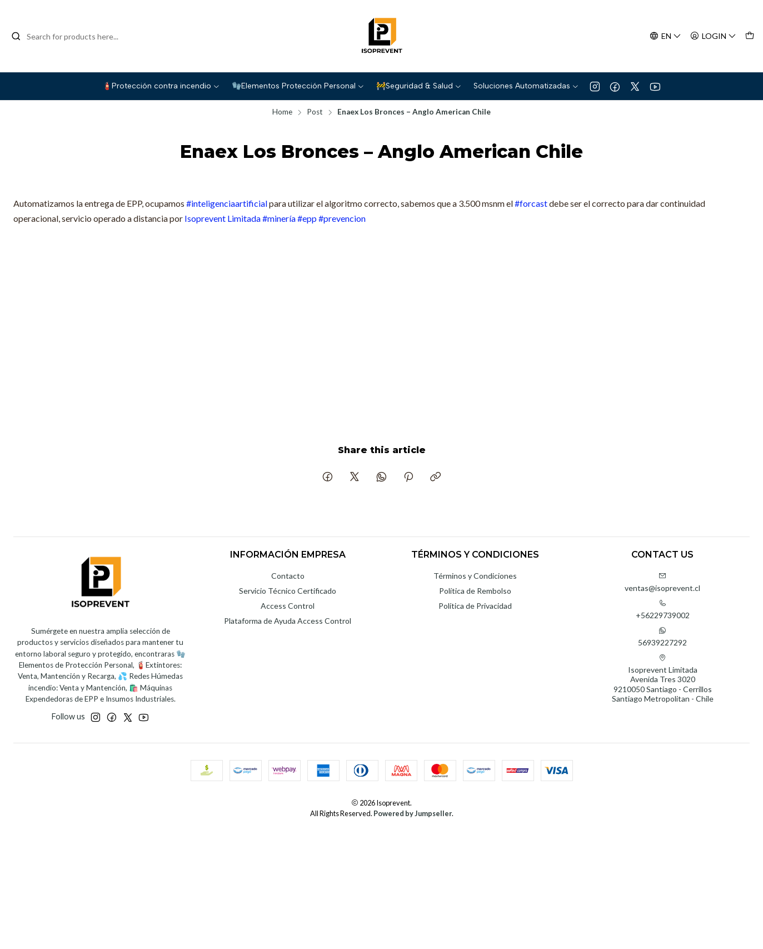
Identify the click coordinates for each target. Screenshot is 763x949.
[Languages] (665, 36)
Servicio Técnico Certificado (287, 590)
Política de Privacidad (475, 605)
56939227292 (662, 637)
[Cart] (749, 36)
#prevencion (342, 218)
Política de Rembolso (475, 590)
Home (282, 112)
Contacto (288, 575)
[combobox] (68, 36)
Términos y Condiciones (475, 575)
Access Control (288, 605)
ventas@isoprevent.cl (662, 582)
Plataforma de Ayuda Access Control (287, 620)
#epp (307, 218)
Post (315, 112)
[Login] (713, 36)
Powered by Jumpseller (412, 813)
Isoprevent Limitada (222, 218)
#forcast (531, 203)
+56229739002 (663, 609)
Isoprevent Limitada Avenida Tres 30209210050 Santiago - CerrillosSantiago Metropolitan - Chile (663, 679)
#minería (279, 218)
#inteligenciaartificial (226, 203)
